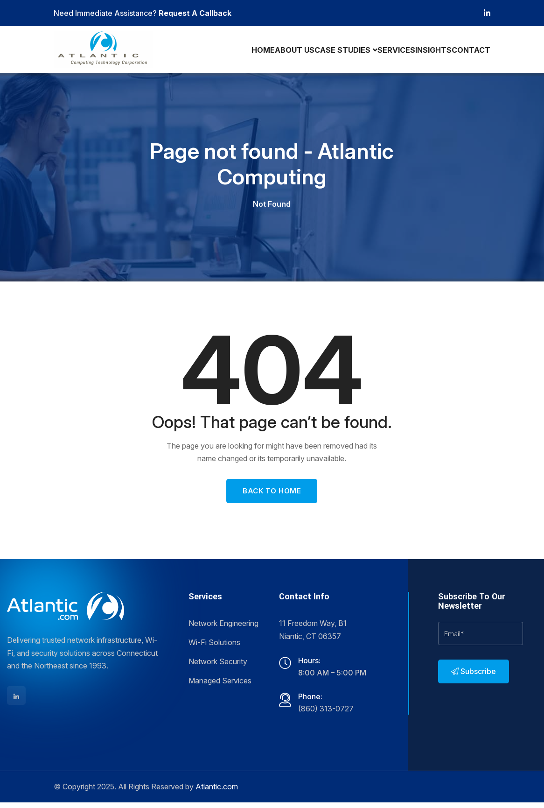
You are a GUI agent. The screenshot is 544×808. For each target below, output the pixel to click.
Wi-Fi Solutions (214, 648)
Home (246, 52)
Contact (470, 52)
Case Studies (331, 52)
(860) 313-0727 (326, 714)
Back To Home (272, 496)
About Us (281, 52)
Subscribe (473, 677)
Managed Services (219, 686)
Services (387, 52)
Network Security (217, 667)
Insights (428, 52)
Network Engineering (223, 628)
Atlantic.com (216, 792)
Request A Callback (195, 13)
